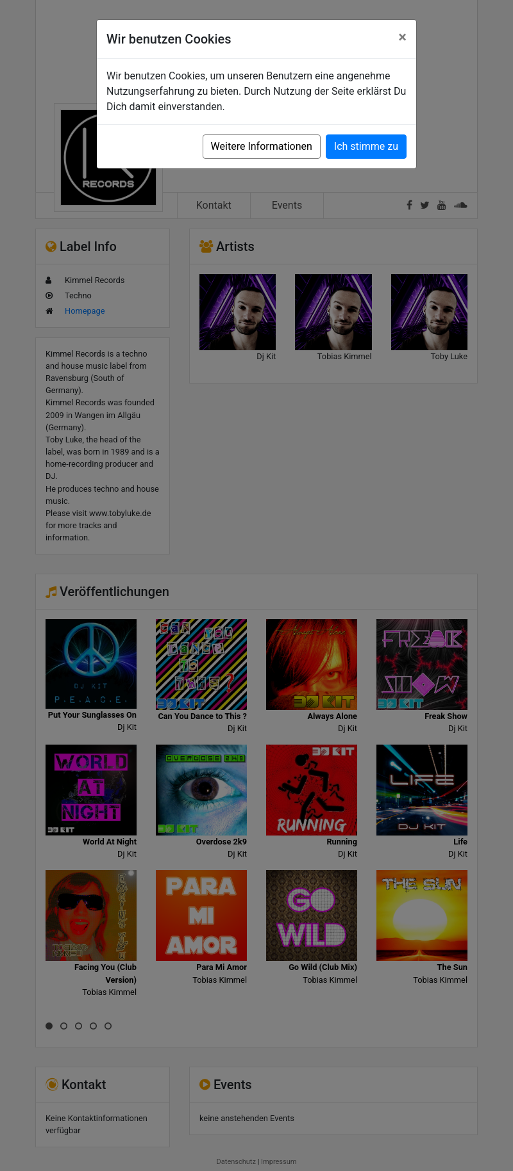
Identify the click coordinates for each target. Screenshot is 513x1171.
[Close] (402, 37)
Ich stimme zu (366, 146)
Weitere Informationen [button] (261, 146)
